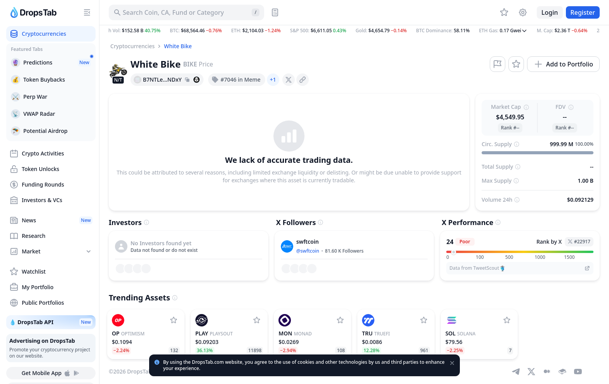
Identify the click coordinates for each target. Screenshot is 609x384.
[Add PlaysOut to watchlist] (257, 320)
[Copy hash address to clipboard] (187, 80)
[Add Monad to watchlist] (340, 320)
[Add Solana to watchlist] (507, 320)
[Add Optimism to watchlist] (173, 320)
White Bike (178, 46)
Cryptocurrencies (132, 46)
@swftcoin (307, 251)
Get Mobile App (50, 373)
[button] (354, 30)
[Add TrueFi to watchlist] (424, 320)
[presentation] (288, 79)
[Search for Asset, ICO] (186, 12)
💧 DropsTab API (50, 322)
